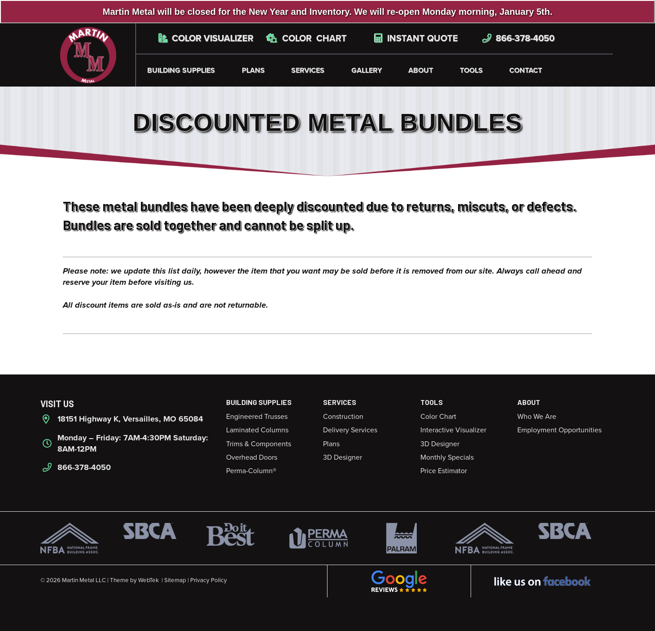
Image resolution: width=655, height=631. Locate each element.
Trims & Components (258, 444)
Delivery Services (350, 430)
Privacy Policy (208, 580)
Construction (343, 416)
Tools (471, 70)
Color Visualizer (205, 38)
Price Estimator (443, 470)
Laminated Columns (257, 430)
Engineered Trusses (257, 416)
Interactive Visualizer (453, 430)
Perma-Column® (251, 470)
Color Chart (306, 38)
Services (307, 70)
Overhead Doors (251, 457)
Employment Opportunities (559, 430)
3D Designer (342, 457)
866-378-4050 (518, 38)
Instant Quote (416, 38)
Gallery (366, 70)
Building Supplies (181, 70)
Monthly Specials (447, 457)
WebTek (148, 580)
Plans (253, 70)
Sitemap (175, 580)
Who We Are (536, 416)
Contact (525, 70)
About (420, 70)
